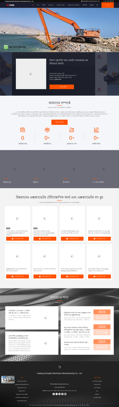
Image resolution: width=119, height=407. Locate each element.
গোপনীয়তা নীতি (97, 397)
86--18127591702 (108, 1)
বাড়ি (33, 5)
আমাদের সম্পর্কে (60, 5)
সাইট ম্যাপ (97, 394)
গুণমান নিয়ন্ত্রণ (97, 387)
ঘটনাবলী (85, 5)
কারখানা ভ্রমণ (97, 384)
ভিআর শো (51, 5)
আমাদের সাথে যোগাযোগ (73, 5)
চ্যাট (108, 5)
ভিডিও (43, 5)
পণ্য (38, 5)
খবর (97, 391)
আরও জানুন (59, 122)
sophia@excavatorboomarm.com (90, 1)
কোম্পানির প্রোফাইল (97, 381)
